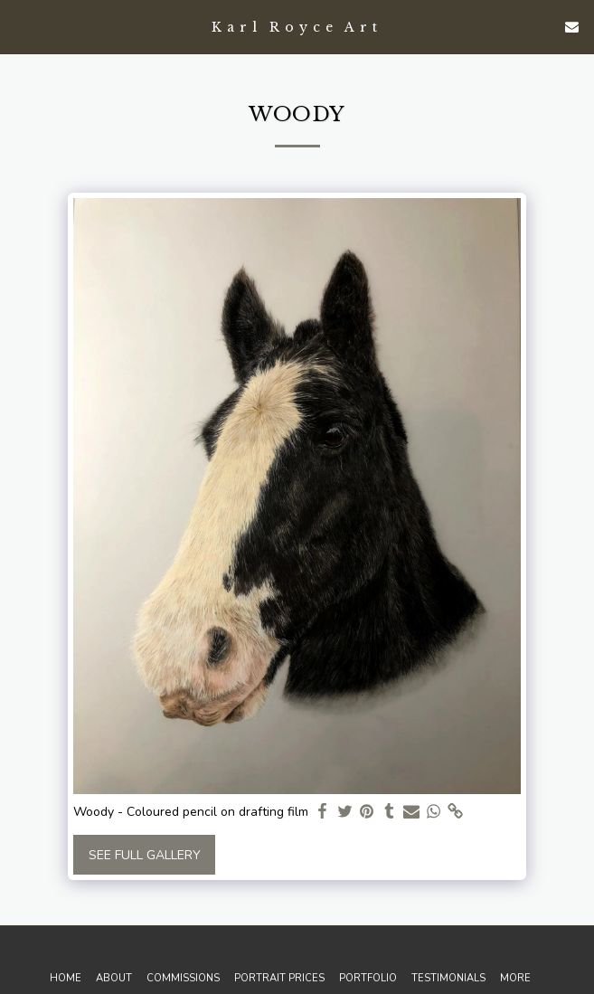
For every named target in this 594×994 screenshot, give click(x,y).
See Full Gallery (145, 855)
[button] (20, 25)
